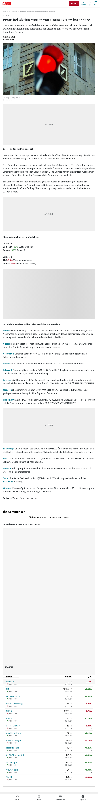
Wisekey (7, 488)
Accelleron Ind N (13, 733)
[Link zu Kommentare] (60, 797)
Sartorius (8, 481)
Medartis (7, 389)
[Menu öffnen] (95, 3)
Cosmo (6, 363)
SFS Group (8, 448)
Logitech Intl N (13, 696)
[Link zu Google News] (83, 797)
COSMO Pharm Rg (14, 703)
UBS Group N (12, 769)
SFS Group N (11, 762)
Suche (83, 3)
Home (4, 11)
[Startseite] (7, 3)
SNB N (9, 711)
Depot (74, 3)
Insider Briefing (13, 11)
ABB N (9, 718)
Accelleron (8, 353)
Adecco (6, 343)
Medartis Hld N (13, 747)
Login (90, 3)
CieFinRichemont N (15, 755)
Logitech (7, 380)
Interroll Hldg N (13, 740)
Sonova (7, 468)
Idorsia (6, 330)
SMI (8, 689)
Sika (5, 458)
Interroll (7, 370)
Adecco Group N (13, 725)
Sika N (9, 777)
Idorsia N (10, 681)
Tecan (6, 478)
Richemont (8, 399)
